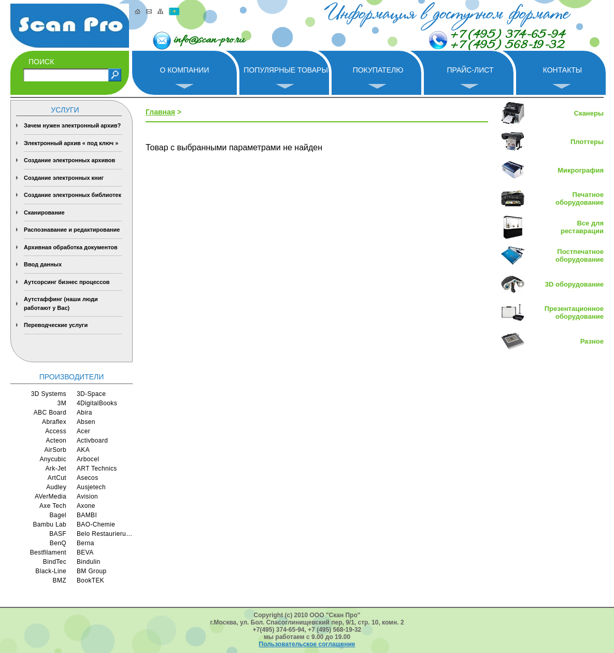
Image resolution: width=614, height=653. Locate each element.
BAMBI (87, 515)
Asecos (87, 477)
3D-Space (91, 394)
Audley (56, 487)
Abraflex (54, 421)
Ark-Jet (55, 468)
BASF (57, 533)
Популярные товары (286, 70)
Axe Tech (52, 505)
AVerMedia (50, 496)
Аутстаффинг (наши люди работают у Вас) (61, 303)
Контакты (562, 70)
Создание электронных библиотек (72, 195)
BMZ (59, 580)
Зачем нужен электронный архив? (72, 125)
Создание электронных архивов (69, 160)
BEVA (85, 552)
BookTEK (90, 580)
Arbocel (88, 459)
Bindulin (89, 561)
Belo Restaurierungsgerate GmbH (105, 533)
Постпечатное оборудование (579, 255)
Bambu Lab (49, 524)
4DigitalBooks (97, 403)
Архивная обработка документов (71, 247)
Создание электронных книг (64, 178)
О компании (184, 70)
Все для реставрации (582, 227)
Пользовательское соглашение (307, 644)
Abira (84, 412)
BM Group (92, 571)
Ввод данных (43, 264)
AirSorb (55, 449)
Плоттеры (587, 142)
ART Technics (97, 468)
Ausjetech (91, 487)
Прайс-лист (470, 70)
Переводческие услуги (56, 325)
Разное (592, 341)
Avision (87, 496)
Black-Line (50, 571)
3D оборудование (574, 284)
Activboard (92, 440)
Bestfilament (48, 552)
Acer (83, 431)
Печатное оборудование (579, 198)
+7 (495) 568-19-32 (507, 45)
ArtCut (57, 477)
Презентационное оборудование (574, 312)
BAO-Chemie (96, 524)
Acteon (56, 440)
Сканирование (44, 212)
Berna (85, 543)
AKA (83, 449)
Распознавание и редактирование (72, 229)
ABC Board (50, 412)
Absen (86, 421)
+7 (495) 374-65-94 (507, 35)
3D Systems (48, 394)
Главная (160, 112)
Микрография (581, 170)
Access (55, 431)
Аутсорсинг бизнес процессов (67, 282)
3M (62, 403)
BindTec (54, 561)
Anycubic (52, 459)
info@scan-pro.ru (209, 40)
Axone (86, 505)
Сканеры (589, 113)
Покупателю (378, 70)
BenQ (58, 543)
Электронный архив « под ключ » (71, 143)
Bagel (58, 515)
